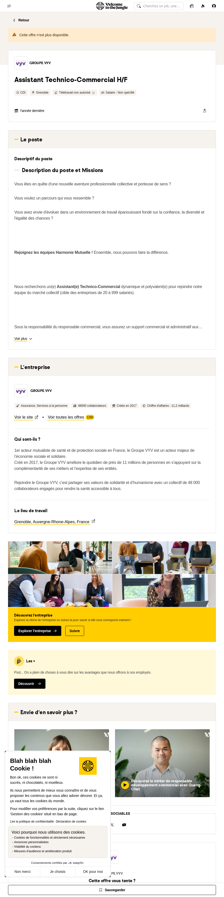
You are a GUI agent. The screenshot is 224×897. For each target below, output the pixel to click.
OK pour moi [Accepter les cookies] (93, 872)
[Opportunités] (203, 6)
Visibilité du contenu (27, 846)
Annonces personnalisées (31, 842)
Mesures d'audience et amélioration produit (43, 851)
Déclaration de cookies (71, 821)
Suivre (75, 631)
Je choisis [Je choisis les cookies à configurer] (57, 872)
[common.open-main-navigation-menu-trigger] (9, 6)
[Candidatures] (192, 6)
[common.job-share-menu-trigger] (205, 111)
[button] (21, 63)
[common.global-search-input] (159, 6)
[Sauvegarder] (112, 890)
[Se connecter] (214, 6)
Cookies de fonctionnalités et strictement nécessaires (49, 837)
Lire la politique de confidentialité (32, 821)
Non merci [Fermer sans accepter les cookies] (23, 872)
